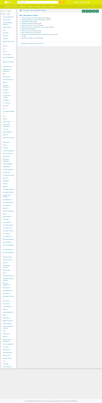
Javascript (6, 208)
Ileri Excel (6, 178)
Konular (8, 6)
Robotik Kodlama (7, 323)
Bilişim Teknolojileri (8, 79)
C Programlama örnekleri (7, 96)
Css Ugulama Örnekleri (8, 112)
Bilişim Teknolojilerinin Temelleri (38, 10)
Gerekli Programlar (8, 164)
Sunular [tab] (4, 14)
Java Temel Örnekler (8, 202)
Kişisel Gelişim (7, 222)
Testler (15, 6)
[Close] (76, 401)
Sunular (37, 6)
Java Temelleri (7, 205)
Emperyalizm (6, 142)
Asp (4, 49)
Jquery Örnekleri (7, 216)
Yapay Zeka (6, 364)
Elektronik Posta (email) (8, 138)
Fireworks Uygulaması (9, 151)
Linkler (45, 6)
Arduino (5, 46)
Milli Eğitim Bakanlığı (8, 239)
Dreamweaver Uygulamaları (7, 125)
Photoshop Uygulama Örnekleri (8, 279)
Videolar (30, 6)
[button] (89, 2)
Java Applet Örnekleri (9, 189)
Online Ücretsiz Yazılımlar (6, 266)
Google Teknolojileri (8, 169)
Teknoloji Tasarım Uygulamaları (7, 340)
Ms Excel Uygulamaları (8, 245)
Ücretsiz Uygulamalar (8, 344)
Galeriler (22, 6)
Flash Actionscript (8, 153)
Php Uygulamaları (8, 290)
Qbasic (5, 315)
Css (4, 108)
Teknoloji (5, 336)
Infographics (6, 181)
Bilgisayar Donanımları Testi (28, 25)
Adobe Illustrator (7, 27)
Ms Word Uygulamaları (8, 253)
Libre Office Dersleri (8, 225)
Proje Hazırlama (7, 306)
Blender (5, 82)
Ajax (4, 30)
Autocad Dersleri (7, 54)
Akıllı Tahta (6, 33)
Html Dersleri (7, 172)
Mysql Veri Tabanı (8, 260)
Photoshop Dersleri (8, 276)
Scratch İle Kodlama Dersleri (8, 327)
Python (5, 309)
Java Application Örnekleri (7, 196)
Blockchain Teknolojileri (6, 86)
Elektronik (5, 135)
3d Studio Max (7, 20)
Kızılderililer (6, 219)
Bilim (4, 74)
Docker (5, 119)
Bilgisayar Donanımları (8, 62)
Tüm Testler (26, 10)
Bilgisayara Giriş (8, 66)
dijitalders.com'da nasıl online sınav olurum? (32, 43)
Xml (4, 361)
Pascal (5, 273)
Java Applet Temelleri (8, 192)
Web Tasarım (7, 350)
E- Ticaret (5, 129)
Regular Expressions (8, 321)
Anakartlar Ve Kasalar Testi (28, 23)
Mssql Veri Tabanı (8, 257)
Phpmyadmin (6, 293)
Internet (5, 183)
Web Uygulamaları (8, 352)
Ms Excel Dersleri (7, 242)
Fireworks (6, 148)
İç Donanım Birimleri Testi (28, 31)
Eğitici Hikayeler (7, 132)
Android (5, 38)
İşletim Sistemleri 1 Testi (27, 32)
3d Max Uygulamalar (8, 17)
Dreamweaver (7, 122)
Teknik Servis (6, 334)
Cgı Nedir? (6, 106)
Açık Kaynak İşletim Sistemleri (7, 23)
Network (5, 262)
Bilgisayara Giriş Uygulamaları (7, 70)
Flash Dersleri (6, 156)
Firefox (5, 145)
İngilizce (5, 186)
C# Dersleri (6, 100)
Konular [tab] (4, 11)
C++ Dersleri (7, 103)
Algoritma (6, 36)
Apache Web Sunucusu (8, 42)
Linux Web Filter (7, 236)
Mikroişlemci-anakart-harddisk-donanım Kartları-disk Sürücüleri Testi (38, 34)
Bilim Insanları (7, 77)
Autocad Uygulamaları (8, 58)
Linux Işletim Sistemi (8, 231)
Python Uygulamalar (8, 312)
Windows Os (7, 355)
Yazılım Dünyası (7, 367)
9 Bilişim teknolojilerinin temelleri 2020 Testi (33, 20)
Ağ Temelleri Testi (26, 21)
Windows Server (7, 358)
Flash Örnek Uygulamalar (6, 160)
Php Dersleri (6, 288)
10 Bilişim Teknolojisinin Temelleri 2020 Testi (33, 18)
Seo (4, 331)
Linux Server (6, 233)
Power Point (6, 301)
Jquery (5, 214)
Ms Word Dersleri (8, 249)
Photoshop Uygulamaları (7, 284)
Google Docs (7, 166)
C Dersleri (6, 92)
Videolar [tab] (9, 11)
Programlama (6, 304)
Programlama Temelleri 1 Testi (29, 38)
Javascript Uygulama (8, 211)
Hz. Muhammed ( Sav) (9, 175)
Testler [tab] (8, 14)
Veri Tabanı (6, 347)
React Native (6, 318)
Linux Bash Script (7, 228)
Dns (4, 116)
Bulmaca (51, 6)
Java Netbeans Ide (8, 199)
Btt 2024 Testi (25, 29)
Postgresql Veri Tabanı (8, 297)
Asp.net (5, 51)
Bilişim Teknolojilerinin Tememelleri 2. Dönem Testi (34, 27)
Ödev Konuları (7, 270)
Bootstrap (6, 90)
